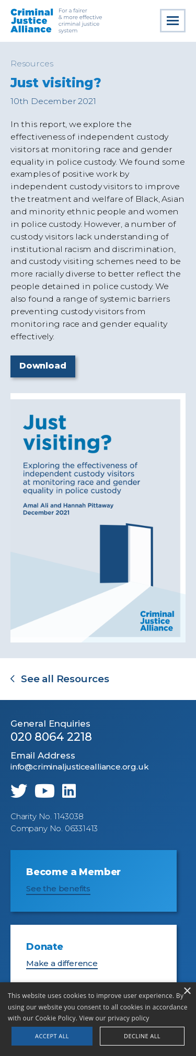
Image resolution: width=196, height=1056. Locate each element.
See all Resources (65, 679)
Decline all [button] (142, 1036)
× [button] (187, 991)
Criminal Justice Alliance (56, 20)
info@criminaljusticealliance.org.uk (79, 767)
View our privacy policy (114, 1018)
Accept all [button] (52, 1036)
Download (42, 366)
